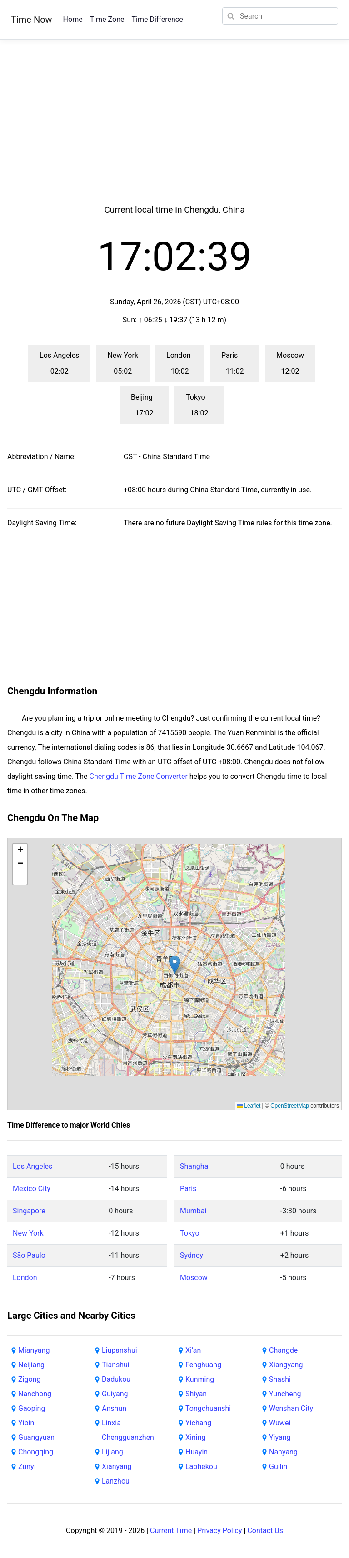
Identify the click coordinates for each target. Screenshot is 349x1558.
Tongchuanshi (208, 1408)
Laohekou (201, 1466)
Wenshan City (291, 1408)
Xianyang (116, 1466)
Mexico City (31, 1188)
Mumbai (193, 1211)
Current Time (171, 1530)
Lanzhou (116, 1481)
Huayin (196, 1452)
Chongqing (35, 1452)
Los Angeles (32, 1166)
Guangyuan (36, 1437)
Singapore (29, 1211)
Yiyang (279, 1437)
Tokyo (189, 1233)
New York (28, 1233)
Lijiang (112, 1452)
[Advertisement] (174, 132)
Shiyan (196, 1394)
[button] (174, 964)
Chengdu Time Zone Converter (139, 776)
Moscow (194, 1277)
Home (73, 19)
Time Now (31, 19)
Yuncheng (285, 1394)
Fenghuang (203, 1364)
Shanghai (195, 1166)
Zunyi (27, 1466)
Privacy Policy (219, 1530)
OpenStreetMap (289, 1106)
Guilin (278, 1466)
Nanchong (34, 1394)
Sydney (191, 1255)
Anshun (114, 1408)
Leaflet (248, 1106)
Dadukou (116, 1379)
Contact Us (265, 1530)
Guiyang (115, 1394)
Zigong (29, 1379)
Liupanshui (119, 1350)
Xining (195, 1437)
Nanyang (283, 1452)
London (25, 1277)
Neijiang (31, 1364)
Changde (283, 1350)
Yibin (26, 1423)
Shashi (280, 1379)
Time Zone (107, 19)
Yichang (198, 1423)
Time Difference (157, 19)
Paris (188, 1188)
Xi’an (193, 1350)
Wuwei (279, 1423)
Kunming (199, 1379)
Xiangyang (286, 1364)
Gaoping (31, 1408)
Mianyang (34, 1350)
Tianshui (116, 1364)
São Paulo (29, 1255)
